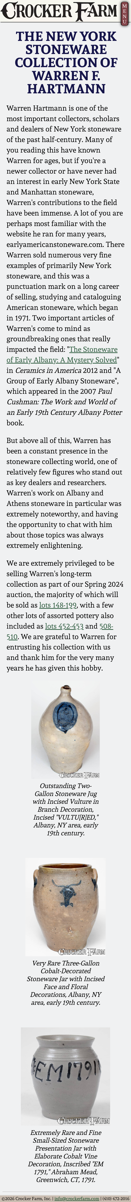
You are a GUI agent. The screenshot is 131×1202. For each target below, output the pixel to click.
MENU (124, 14)
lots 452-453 (64, 626)
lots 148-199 (58, 605)
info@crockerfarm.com (76, 1198)
